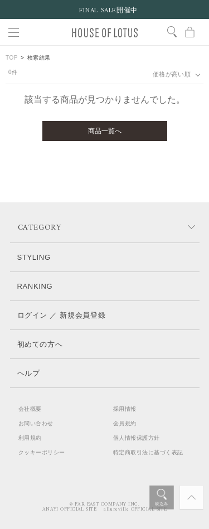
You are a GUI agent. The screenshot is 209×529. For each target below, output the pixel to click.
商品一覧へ (104, 131)
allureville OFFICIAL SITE (135, 509)
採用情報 (125, 409)
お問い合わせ (36, 423)
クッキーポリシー (41, 452)
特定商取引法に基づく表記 (148, 452)
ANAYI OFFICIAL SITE (69, 509)
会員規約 (125, 423)
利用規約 (30, 438)
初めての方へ (40, 344)
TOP (12, 58)
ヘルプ (28, 373)
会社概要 (30, 409)
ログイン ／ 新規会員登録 (61, 315)
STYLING (34, 257)
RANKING (35, 286)
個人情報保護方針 (136, 438)
